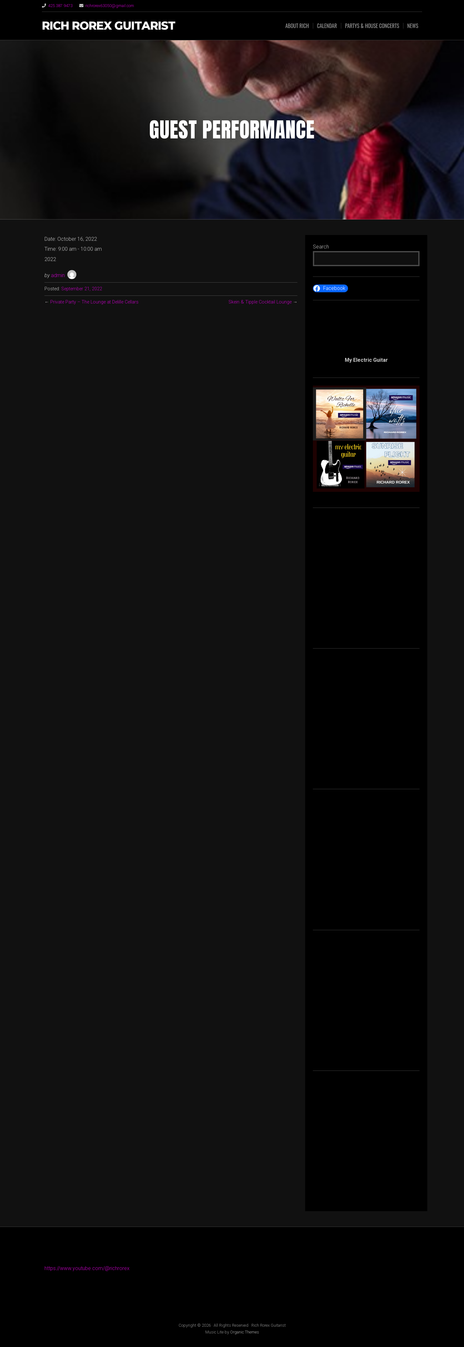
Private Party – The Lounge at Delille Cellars (94, 302)
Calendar (327, 26)
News (412, 26)
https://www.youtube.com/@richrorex (87, 1268)
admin (58, 275)
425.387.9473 (60, 5)
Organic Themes (244, 1332)
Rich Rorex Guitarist (108, 26)
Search (321, 247)
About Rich (297, 26)
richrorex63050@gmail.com (109, 5)
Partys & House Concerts (372, 26)
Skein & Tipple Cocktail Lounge (260, 302)
